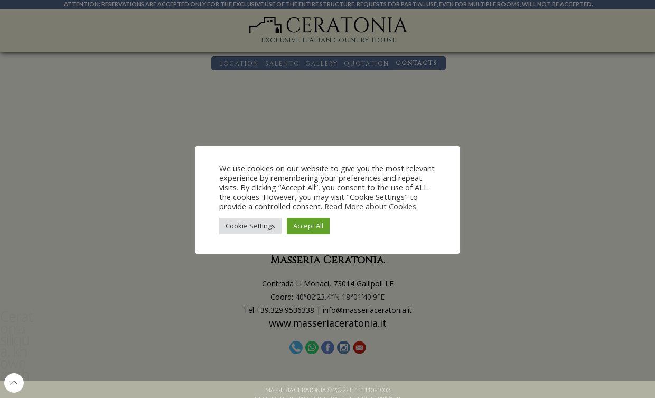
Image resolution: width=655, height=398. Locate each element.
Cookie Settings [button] (250, 225)
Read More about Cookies (370, 206)
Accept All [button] (308, 225)
